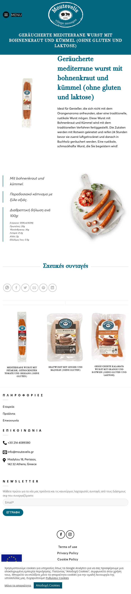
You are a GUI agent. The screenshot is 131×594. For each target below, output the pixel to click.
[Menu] (12, 15)
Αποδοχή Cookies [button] (48, 585)
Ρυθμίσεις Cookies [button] (57, 578)
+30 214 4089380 (18, 442)
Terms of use (67, 546)
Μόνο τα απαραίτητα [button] (18, 585)
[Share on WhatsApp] (7, 288)
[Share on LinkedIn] (52, 288)
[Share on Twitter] (25, 288)
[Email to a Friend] (34, 288)
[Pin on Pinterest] (43, 288)
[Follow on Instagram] (70, 534)
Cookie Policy (67, 559)
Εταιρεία (8, 406)
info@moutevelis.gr (21, 451)
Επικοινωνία (11, 420)
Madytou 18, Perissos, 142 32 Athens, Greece (22, 461)
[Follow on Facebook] (61, 534)
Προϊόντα (9, 413)
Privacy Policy (67, 553)
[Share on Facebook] (16, 288)
